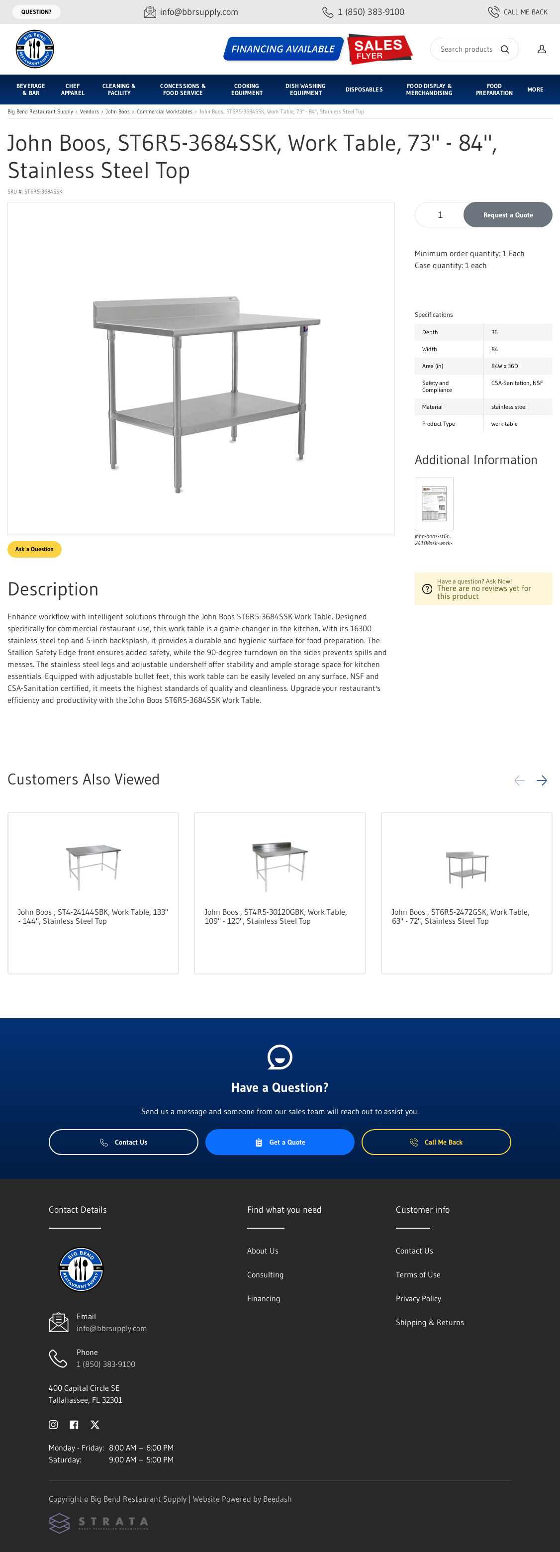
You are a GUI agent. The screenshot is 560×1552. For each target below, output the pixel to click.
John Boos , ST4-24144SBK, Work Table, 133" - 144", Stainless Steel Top (93, 916)
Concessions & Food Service (182, 89)
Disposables (364, 89)
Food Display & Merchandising (429, 89)
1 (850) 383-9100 (106, 1364)
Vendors (89, 111)
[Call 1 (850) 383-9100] (363, 12)
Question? (36, 11)
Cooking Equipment (247, 89)
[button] (542, 780)
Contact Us (123, 1142)
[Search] (474, 49)
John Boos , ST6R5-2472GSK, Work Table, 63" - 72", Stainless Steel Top (461, 916)
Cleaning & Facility (119, 89)
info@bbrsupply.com (112, 1328)
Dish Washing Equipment (305, 89)
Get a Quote (280, 1142)
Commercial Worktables (164, 111)
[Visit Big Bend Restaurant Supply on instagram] (53, 1424)
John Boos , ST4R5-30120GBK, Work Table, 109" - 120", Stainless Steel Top (276, 916)
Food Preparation (494, 89)
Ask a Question (34, 549)
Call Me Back (518, 12)
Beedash (277, 1499)
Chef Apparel (73, 89)
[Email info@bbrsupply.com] (191, 12)
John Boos (118, 111)
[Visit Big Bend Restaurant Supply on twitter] (95, 1424)
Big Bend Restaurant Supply (40, 111)
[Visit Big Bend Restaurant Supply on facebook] (74, 1424)
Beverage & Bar (30, 89)
